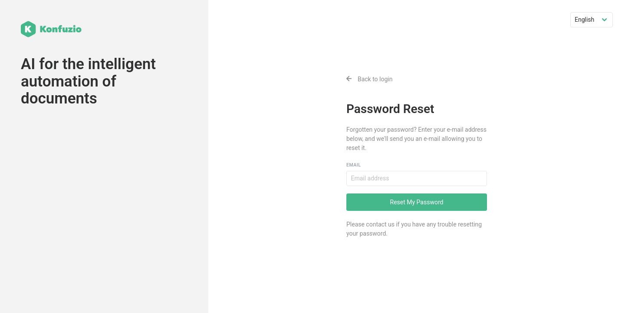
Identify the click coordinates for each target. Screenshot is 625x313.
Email (353, 165)
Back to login (369, 79)
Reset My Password (417, 202)
